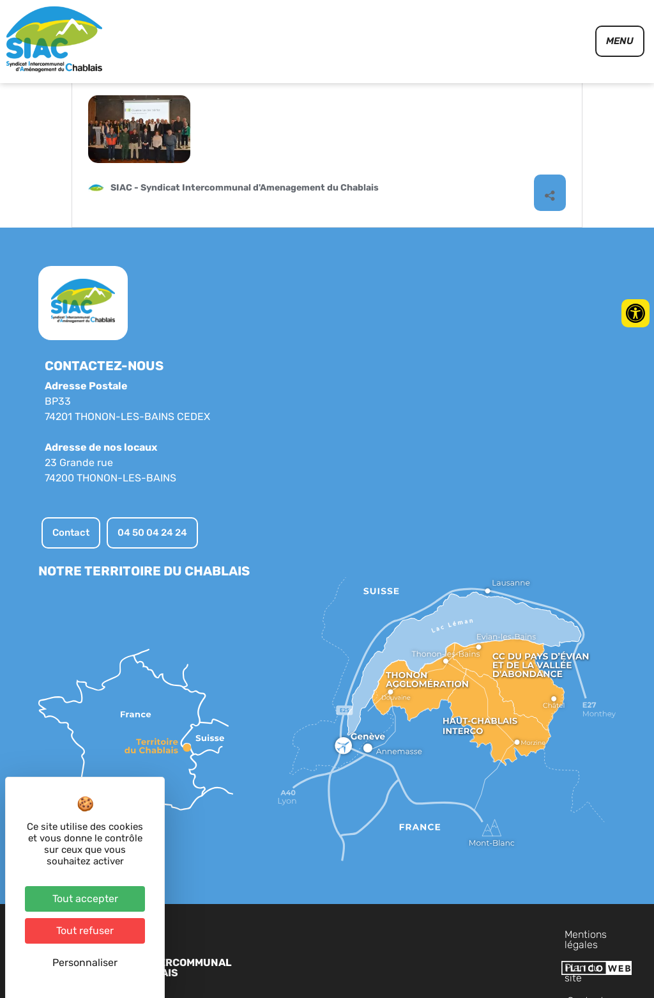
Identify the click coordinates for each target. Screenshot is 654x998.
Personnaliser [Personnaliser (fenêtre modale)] (85, 962)
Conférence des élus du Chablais (201, 108)
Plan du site (475, 967)
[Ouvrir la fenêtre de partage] (550, 225)
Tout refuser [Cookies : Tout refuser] (85, 930)
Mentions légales (396, 967)
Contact (533, 967)
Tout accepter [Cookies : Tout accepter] (85, 899)
